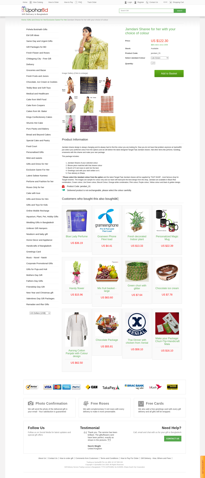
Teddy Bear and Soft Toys (38, 88)
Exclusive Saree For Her (57, 20)
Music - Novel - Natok (36, 257)
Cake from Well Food (36, 99)
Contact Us (153, 2)
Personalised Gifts (35, 152)
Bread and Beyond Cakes (38, 134)
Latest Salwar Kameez (37, 175)
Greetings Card (33, 251)
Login (130, 2)
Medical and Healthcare (37, 93)
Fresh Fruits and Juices (37, 76)
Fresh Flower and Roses (38, 53)
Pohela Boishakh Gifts (36, 29)
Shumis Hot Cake (34, 123)
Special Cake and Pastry (38, 140)
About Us (42, 458)
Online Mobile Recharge (37, 210)
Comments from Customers (87, 458)
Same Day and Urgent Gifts (39, 41)
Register (141, 2)
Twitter (39, 441)
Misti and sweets (34, 158)
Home (25, 2)
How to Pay (68, 2)
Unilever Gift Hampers (36, 228)
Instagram (64, 441)
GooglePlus (47, 441)
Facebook (31, 441)
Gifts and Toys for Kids (37, 205)
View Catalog (38, 2)
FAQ (80, 2)
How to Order (54, 2)
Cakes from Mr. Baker (36, 111)
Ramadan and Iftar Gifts (37, 304)
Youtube (56, 441)
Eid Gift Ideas (32, 35)
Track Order (92, 2)
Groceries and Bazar (36, 70)
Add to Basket (169, 73)
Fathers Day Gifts (34, 281)
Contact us (172, 438)
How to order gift (66, 458)
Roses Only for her (35, 187)
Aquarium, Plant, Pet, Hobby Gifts (42, 216)
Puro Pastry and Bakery (37, 128)
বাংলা (165, 2)
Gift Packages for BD (36, 47)
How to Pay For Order (130, 458)
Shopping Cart (178, 2)
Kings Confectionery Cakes (39, 117)
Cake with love (33, 193)
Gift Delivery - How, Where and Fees (156, 458)
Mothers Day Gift (34, 275)
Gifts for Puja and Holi (36, 269)
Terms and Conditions (109, 458)
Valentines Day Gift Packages (40, 298)
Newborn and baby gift (37, 234)
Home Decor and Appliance (39, 240)
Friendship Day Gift (35, 287)
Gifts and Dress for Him (37, 199)
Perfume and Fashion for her (40, 181)
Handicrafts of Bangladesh (38, 246)
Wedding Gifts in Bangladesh (40, 222)
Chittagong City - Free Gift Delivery (38, 61)
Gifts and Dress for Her (36, 20)
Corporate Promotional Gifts (39, 263)
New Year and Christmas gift (39, 292)
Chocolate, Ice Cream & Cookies (41, 82)
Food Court (31, 146)
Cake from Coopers (35, 105)
